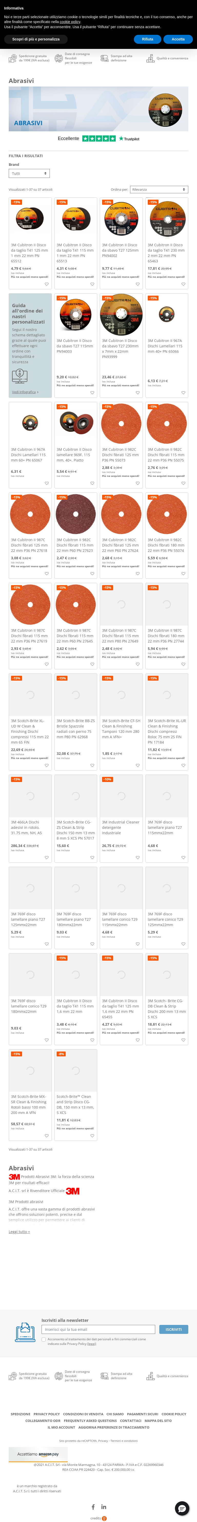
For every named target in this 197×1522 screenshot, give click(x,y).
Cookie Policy (174, 1414)
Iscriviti (174, 1329)
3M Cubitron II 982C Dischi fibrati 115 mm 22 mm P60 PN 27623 (75, 545)
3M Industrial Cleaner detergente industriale (121, 827)
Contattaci (130, 1420)
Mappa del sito (158, 1420)
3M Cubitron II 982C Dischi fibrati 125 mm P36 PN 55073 (120, 455)
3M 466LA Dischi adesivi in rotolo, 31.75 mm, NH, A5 (26, 827)
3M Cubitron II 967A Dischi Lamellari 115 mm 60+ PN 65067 (28, 455)
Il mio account (61, 1427)
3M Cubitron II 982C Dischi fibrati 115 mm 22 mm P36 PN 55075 (166, 455)
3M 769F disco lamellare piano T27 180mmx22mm (74, 919)
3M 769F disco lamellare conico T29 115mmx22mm (119, 919)
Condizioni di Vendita (83, 1414)
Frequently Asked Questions (90, 1420)
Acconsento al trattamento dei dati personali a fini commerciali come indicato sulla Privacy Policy (97, 1341)
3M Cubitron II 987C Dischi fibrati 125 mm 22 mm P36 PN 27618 (29, 545)
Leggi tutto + (19, 1231)
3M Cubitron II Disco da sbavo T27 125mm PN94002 (120, 250)
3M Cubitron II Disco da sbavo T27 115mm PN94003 (75, 346)
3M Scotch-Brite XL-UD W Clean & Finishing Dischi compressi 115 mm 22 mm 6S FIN (30, 731)
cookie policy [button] (70, 22)
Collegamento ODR (43, 1420)
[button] (182, 1508)
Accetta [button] (178, 39)
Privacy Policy (47, 1414)
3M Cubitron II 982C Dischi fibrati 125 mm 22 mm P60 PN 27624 (120, 545)
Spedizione (20, 1414)
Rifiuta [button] (147, 39)
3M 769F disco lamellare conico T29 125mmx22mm (165, 919)
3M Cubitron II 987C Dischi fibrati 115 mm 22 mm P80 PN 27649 (120, 636)
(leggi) (91, 1344)
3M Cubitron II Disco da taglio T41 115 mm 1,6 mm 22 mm (75, 1006)
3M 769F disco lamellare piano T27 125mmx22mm (28, 919)
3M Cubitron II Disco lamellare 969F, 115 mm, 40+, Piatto (74, 455)
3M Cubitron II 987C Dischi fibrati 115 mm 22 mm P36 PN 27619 (29, 636)
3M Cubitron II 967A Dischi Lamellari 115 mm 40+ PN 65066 (165, 346)
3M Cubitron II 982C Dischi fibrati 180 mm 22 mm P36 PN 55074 (166, 545)
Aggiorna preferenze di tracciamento (113, 1427)
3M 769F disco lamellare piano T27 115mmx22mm (165, 827)
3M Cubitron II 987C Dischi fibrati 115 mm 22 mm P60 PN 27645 (75, 636)
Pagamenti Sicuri (142, 1414)
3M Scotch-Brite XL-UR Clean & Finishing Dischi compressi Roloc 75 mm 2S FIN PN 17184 (167, 731)
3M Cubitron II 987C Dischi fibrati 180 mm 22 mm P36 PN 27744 (166, 636)
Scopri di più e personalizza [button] (36, 39)
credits (99, 1518)
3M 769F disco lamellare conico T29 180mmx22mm (28, 1006)
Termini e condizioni (124, 1441)
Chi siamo (115, 1414)
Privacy (103, 1441)
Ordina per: (119, 189)
